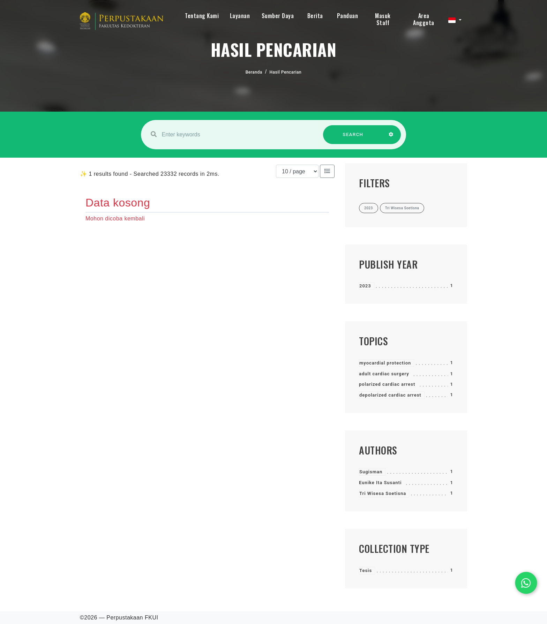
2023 (365, 285)
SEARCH (353, 138)
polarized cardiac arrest (387, 384)
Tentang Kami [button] (202, 16)
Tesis (365, 570)
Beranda (254, 72)
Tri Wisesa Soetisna (382, 493)
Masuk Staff (383, 19)
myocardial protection (385, 363)
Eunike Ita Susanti (380, 482)
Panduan (347, 16)
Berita (315, 16)
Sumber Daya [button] (278, 16)
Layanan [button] (240, 16)
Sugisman (370, 471)
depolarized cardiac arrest (390, 395)
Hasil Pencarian (286, 72)
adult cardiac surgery (384, 373)
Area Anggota (423, 19)
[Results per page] (297, 171)
